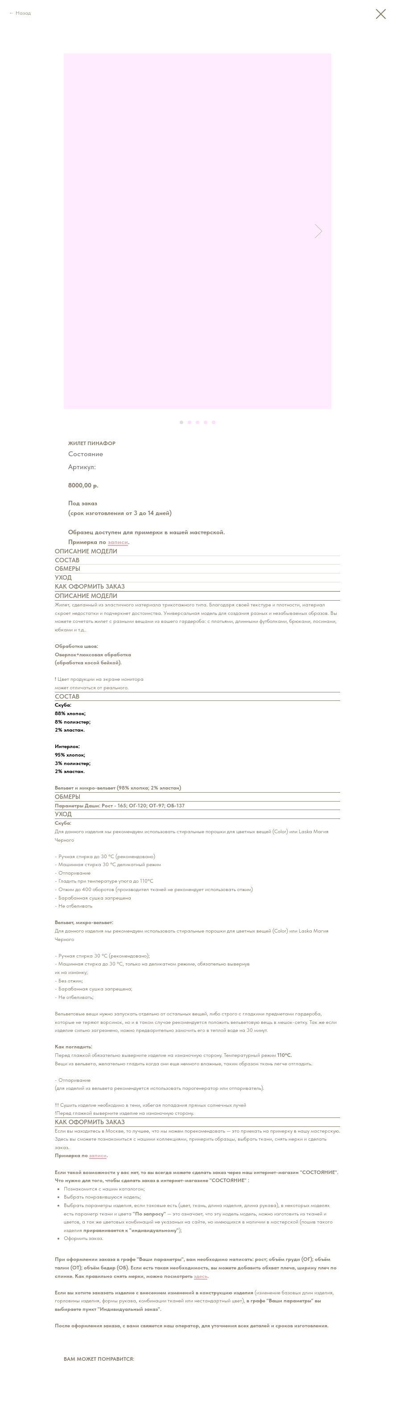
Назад (23, 13)
